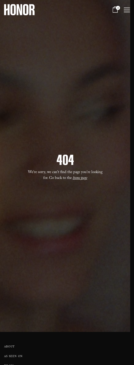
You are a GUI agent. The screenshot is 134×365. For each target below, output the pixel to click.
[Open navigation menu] (127, 10)
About (9, 347)
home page (80, 178)
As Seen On (13, 357)
